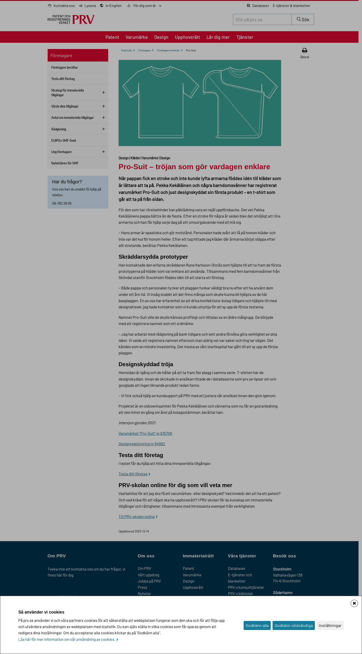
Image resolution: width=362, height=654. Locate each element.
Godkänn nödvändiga (294, 625)
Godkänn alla (257, 625)
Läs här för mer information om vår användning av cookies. (66, 639)
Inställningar (330, 625)
